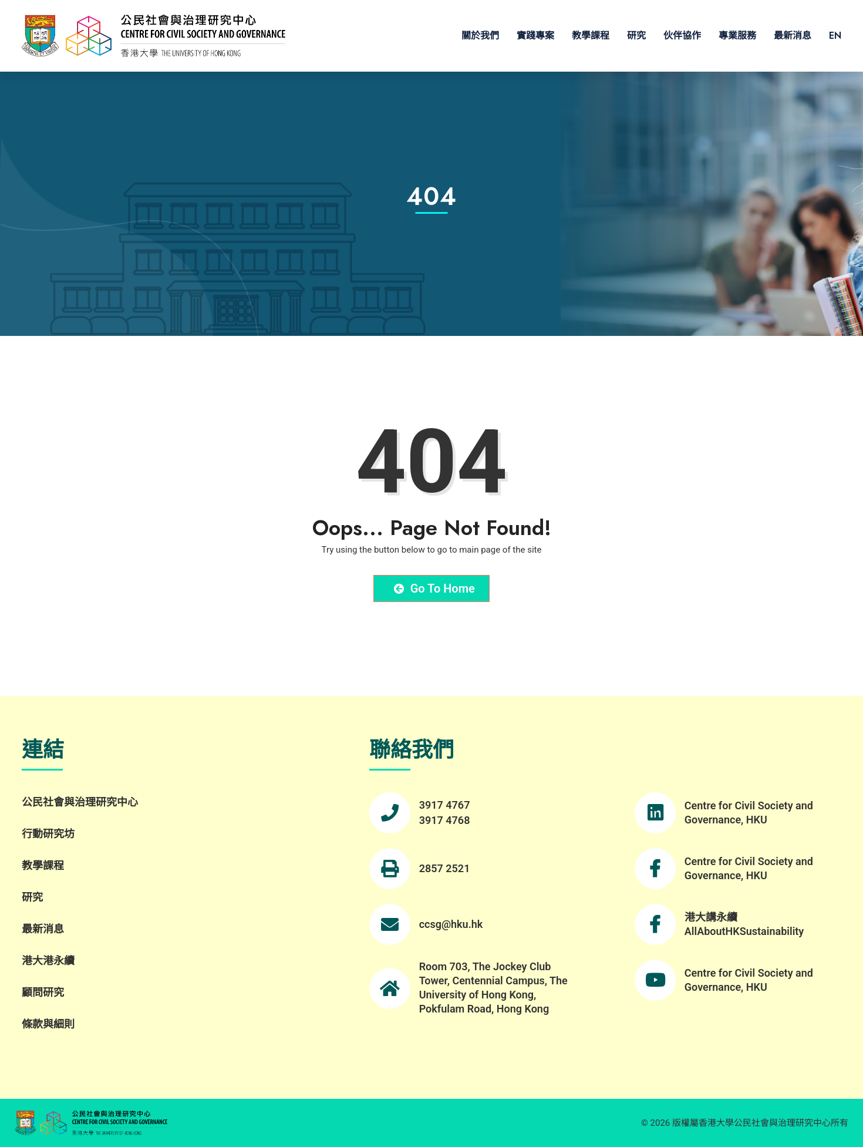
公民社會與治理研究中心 (80, 802)
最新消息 (792, 35)
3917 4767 (444, 805)
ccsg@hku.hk (451, 924)
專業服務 (737, 35)
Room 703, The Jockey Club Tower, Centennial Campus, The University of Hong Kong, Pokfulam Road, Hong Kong (493, 987)
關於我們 (480, 35)
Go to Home (434, 588)
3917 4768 (444, 820)
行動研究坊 (48, 834)
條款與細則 (48, 1024)
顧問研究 (43, 992)
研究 (636, 35)
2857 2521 (444, 868)
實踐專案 (535, 35)
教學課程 (590, 35)
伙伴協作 (682, 35)
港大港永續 (48, 960)
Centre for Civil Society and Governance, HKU (749, 812)
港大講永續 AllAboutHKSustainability (744, 924)
